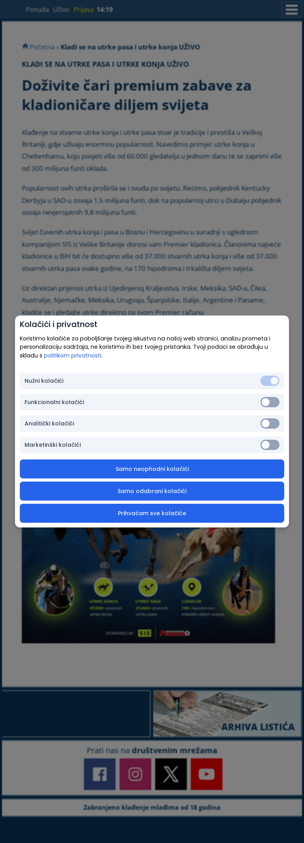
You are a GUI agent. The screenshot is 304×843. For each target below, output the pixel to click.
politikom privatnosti (72, 355)
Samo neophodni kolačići (152, 469)
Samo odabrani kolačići (152, 491)
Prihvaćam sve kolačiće (152, 513)
